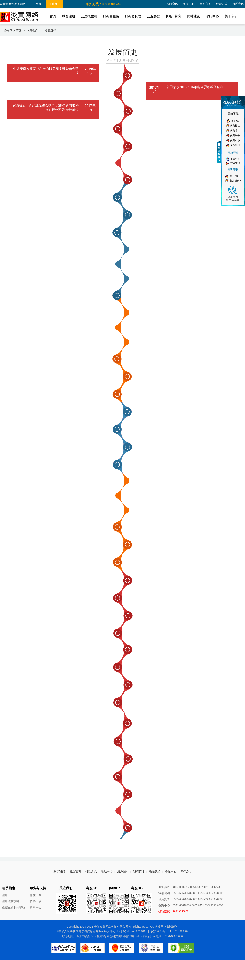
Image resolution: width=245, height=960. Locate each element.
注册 (5, 895)
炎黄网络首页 (12, 30)
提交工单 (35, 895)
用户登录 (123, 871)
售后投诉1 (233, 176)
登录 (38, 4)
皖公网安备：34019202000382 (169, 931)
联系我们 (154, 871)
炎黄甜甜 (233, 145)
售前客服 (233, 113)
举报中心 (170, 871)
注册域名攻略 (10, 901)
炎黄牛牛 (233, 135)
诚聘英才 (139, 871)
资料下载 (35, 901)
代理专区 (238, 4)
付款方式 (221, 4)
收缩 (219, 152)
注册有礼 (54, 4)
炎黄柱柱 (233, 125)
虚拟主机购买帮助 (13, 907)
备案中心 (188, 4)
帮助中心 (107, 871)
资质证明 (75, 871)
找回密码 (172, 4)
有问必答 (205, 4)
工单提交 (233, 159)
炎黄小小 (233, 140)
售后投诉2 (233, 180)
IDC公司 (186, 871)
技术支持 (233, 163)
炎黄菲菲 (233, 130)
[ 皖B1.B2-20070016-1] (135, 931)
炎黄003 (233, 121)
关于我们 (33, 30)
